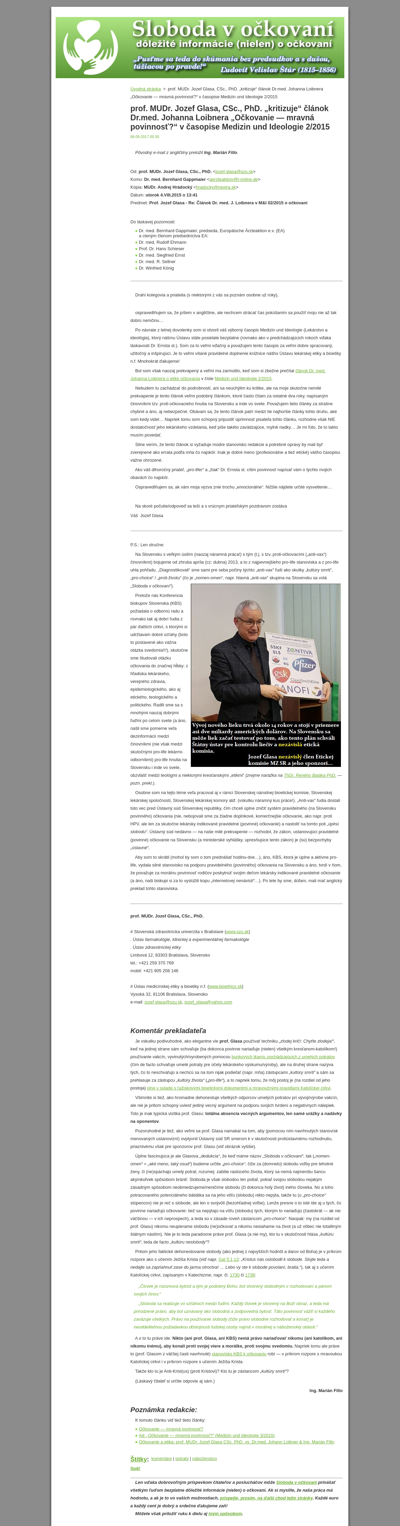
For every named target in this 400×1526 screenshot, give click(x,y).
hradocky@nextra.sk (216, 187)
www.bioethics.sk (225, 986)
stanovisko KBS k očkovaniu (239, 1353)
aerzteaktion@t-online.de (234, 179)
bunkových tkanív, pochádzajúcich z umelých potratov (283, 1056)
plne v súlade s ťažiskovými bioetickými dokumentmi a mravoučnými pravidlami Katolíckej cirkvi (238, 1088)
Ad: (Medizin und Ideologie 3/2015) (207, 1435)
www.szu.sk (237, 931)
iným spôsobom (225, 1513)
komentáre (161, 1458)
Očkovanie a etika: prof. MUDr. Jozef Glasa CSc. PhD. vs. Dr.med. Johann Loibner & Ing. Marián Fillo (236, 1441)
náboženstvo (204, 1458)
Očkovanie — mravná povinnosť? (171, 1428)
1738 (250, 1275)
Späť (135, 1468)
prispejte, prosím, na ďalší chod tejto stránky (266, 1498)
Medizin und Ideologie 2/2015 (243, 378)
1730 (234, 1275)
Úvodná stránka (145, 88)
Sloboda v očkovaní (296, 1482)
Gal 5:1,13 (229, 1259)
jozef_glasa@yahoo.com (208, 1002)
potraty (182, 1458)
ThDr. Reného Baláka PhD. (310, 775)
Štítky (138, 1459)
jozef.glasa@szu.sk (234, 171)
